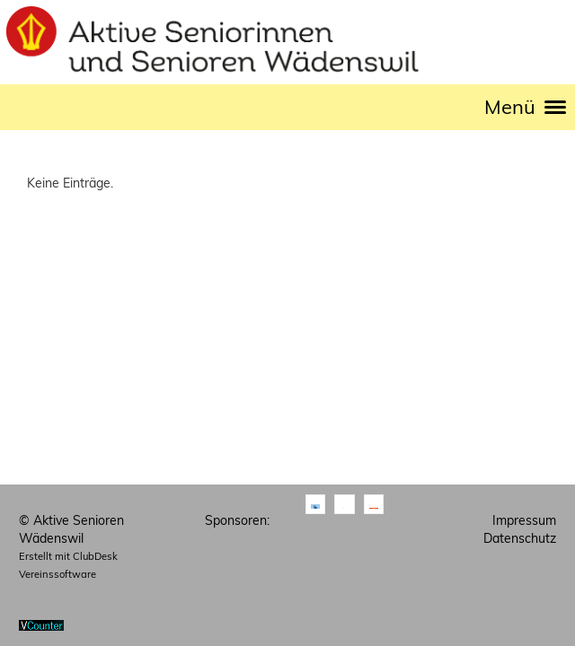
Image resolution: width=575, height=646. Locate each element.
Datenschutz (519, 538)
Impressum (524, 520)
